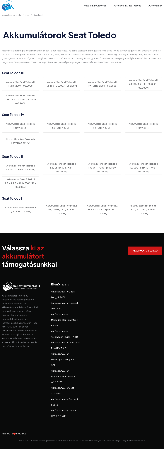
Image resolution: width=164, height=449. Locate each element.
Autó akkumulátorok (95, 5)
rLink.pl (23, 433)
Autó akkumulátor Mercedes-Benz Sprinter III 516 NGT (64, 320)
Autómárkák (155, 5)
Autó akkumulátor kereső (127, 5)
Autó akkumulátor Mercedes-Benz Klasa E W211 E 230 (63, 376)
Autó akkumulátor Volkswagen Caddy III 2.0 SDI (63, 359)
